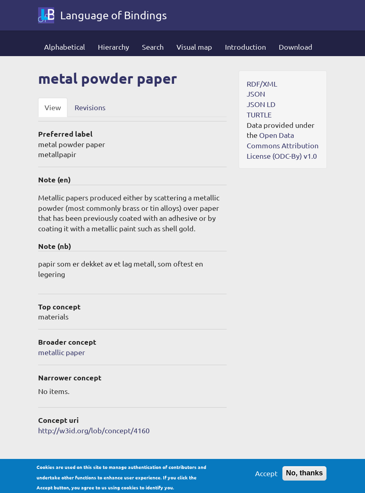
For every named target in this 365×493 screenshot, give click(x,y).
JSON (256, 93)
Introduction (245, 46)
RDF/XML (262, 83)
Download (295, 46)
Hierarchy (113, 46)
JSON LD (261, 104)
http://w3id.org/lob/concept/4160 (94, 430)
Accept (266, 476)
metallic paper (61, 352)
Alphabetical (64, 46)
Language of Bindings (113, 15)
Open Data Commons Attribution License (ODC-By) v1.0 (282, 145)
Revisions (90, 107)
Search (153, 46)
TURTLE (259, 114)
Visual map (194, 46)
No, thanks (304, 476)
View (53, 107)
